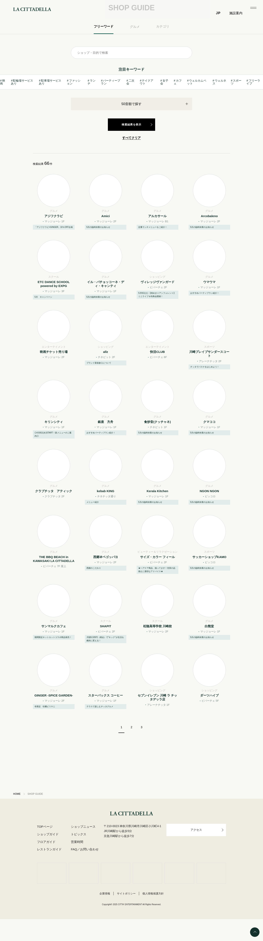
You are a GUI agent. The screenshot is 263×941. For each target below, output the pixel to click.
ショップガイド (48, 856)
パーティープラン (110, 100)
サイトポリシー (126, 915)
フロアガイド (46, 864)
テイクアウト (146, 100)
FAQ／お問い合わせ (84, 871)
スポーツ (236, 100)
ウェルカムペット (197, 100)
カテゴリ (162, 45)
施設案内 (235, 13)
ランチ (92, 100)
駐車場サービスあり (50, 100)
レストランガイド (49, 871)
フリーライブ (253, 100)
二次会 (130, 100)
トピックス (78, 856)
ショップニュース (82, 848)
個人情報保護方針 (153, 915)
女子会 (164, 100)
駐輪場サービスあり (22, 100)
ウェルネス (219, 100)
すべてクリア (131, 156)
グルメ (135, 45)
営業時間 (76, 864)
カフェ (177, 100)
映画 (2, 100)
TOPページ (45, 848)
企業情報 (104, 915)
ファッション (74, 100)
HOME (17, 815)
